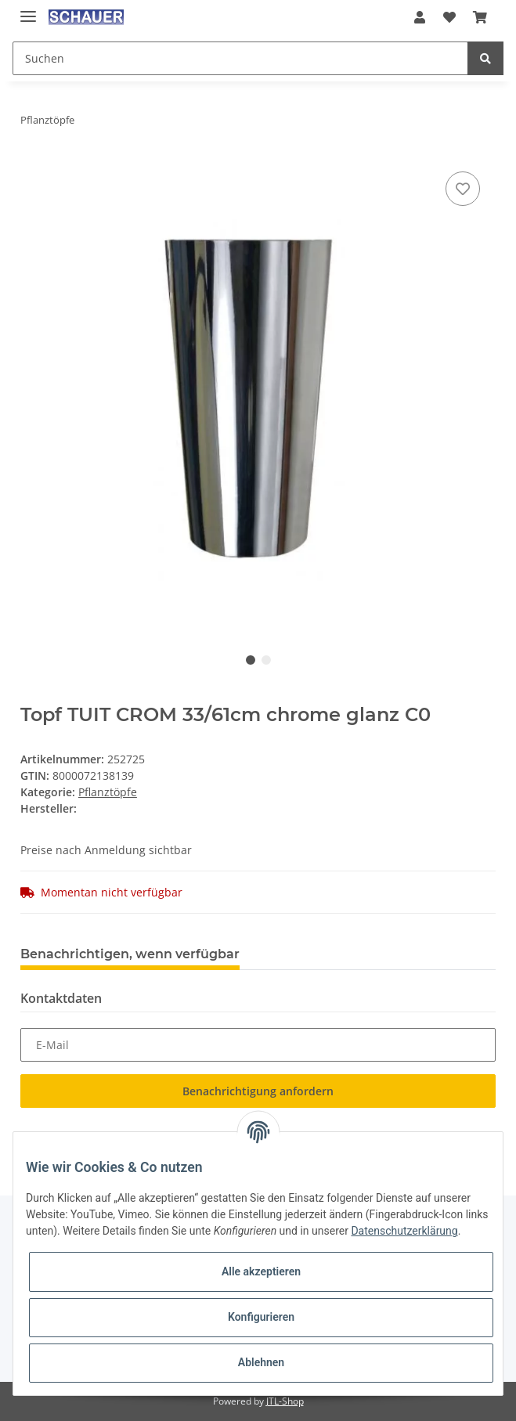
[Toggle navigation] (28, 10)
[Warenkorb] (480, 17)
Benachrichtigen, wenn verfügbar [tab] (130, 954)
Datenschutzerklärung (404, 1230)
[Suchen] (240, 58)
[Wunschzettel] (449, 17)
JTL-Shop (285, 1401)
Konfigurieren (261, 1317)
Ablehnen (261, 1362)
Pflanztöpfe (107, 791)
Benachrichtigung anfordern (258, 1091)
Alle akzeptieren (261, 1271)
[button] (420, 17)
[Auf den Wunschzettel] (463, 188)
